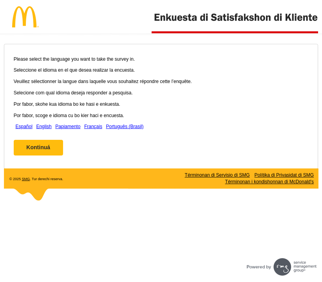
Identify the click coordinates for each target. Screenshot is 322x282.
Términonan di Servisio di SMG (217, 175)
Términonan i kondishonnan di (269, 181)
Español (23, 126)
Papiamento (67, 126)
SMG (26, 179)
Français (93, 126)
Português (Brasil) (125, 126)
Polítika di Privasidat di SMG (284, 175)
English (43, 126)
